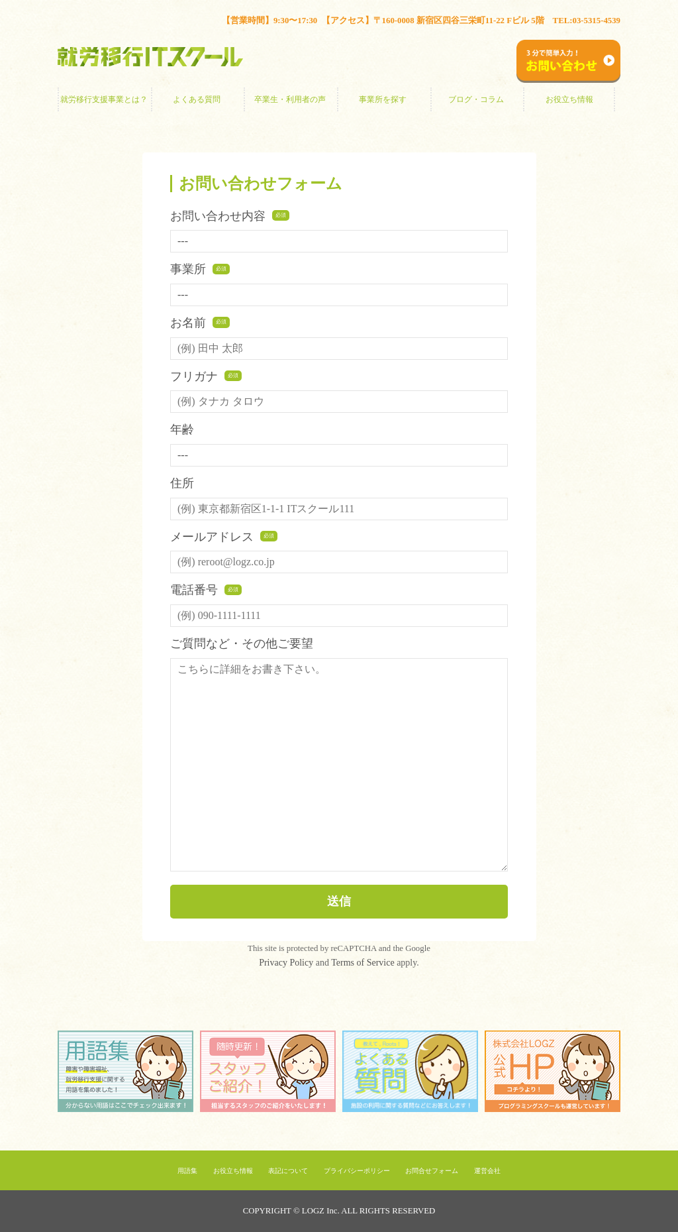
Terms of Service (362, 963)
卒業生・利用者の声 (290, 99)
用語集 (187, 1170)
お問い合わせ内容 (229, 216)
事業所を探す (383, 99)
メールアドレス (223, 536)
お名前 (200, 322)
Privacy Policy (286, 963)
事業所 (200, 269)
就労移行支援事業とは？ (104, 99)
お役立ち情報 (569, 99)
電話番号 (206, 589)
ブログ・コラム (476, 99)
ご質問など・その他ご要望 (241, 643)
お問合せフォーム (431, 1170)
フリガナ (206, 376)
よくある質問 (196, 99)
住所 (182, 483)
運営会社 (487, 1170)
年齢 (182, 429)
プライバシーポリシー (357, 1170)
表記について (288, 1170)
